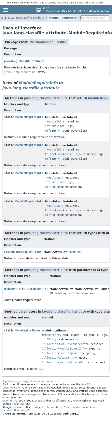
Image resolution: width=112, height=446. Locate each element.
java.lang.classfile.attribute (26, 17)
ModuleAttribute (27, 330)
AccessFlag (71, 154)
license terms (97, 2)
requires (74, 251)
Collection (53, 154)
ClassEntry (68, 357)
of (75, 117)
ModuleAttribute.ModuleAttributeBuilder (35, 288)
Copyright (8, 400)
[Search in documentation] (94, 18)
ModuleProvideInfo (73, 362)
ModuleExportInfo (73, 348)
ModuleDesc (55, 177)
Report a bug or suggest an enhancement (28, 381)
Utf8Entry (52, 130)
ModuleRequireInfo (63, 17)
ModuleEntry (56, 121)
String (50, 186)
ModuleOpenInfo (71, 353)
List (7, 251)
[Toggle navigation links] (5, 10)
